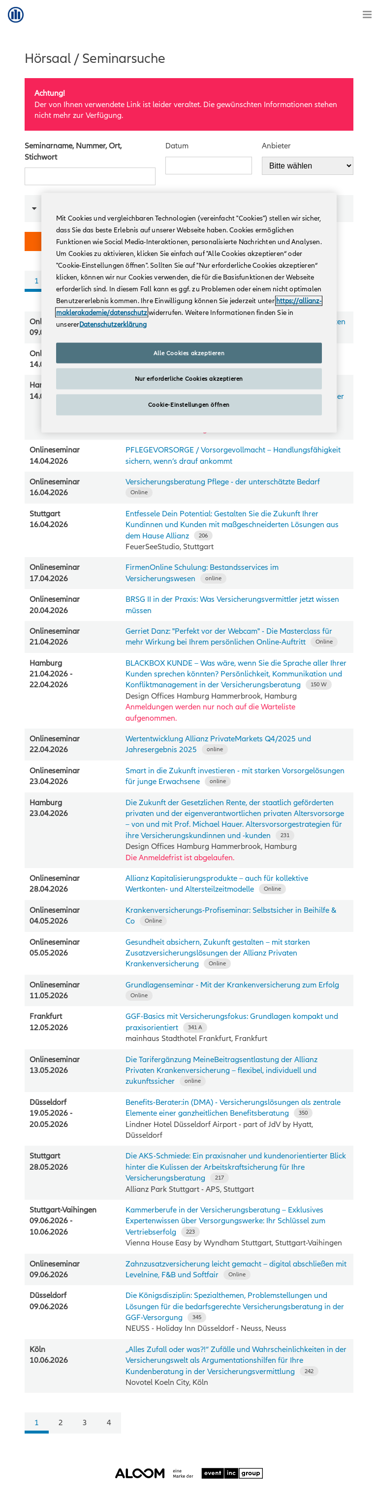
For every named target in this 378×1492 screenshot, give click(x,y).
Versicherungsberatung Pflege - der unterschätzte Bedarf (223, 482)
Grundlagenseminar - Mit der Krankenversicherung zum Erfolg (232, 985)
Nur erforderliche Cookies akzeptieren (189, 378)
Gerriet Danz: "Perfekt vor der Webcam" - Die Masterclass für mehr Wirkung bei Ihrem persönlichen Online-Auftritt (229, 636)
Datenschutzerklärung (113, 324)
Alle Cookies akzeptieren (189, 352)
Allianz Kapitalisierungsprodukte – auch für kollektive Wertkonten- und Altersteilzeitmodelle (217, 883)
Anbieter (276, 146)
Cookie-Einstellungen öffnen (189, 404)
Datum (177, 146)
